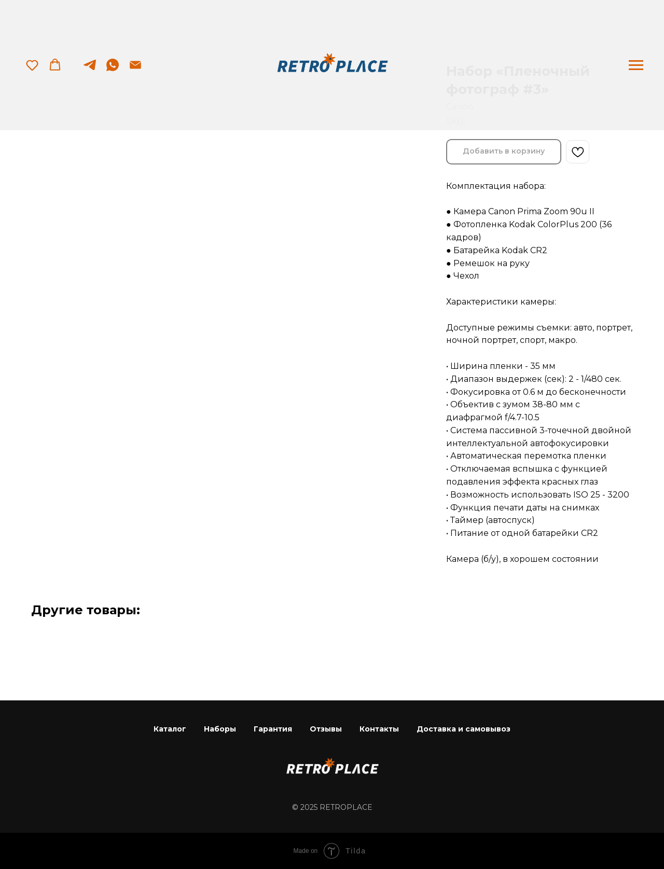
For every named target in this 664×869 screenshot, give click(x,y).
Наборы (220, 729)
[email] (135, 69)
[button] (32, 65)
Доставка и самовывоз (463, 729)
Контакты (379, 729)
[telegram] (90, 69)
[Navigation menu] (636, 65)
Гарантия (273, 729)
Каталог (170, 729)
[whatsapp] (112, 69)
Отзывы (326, 729)
